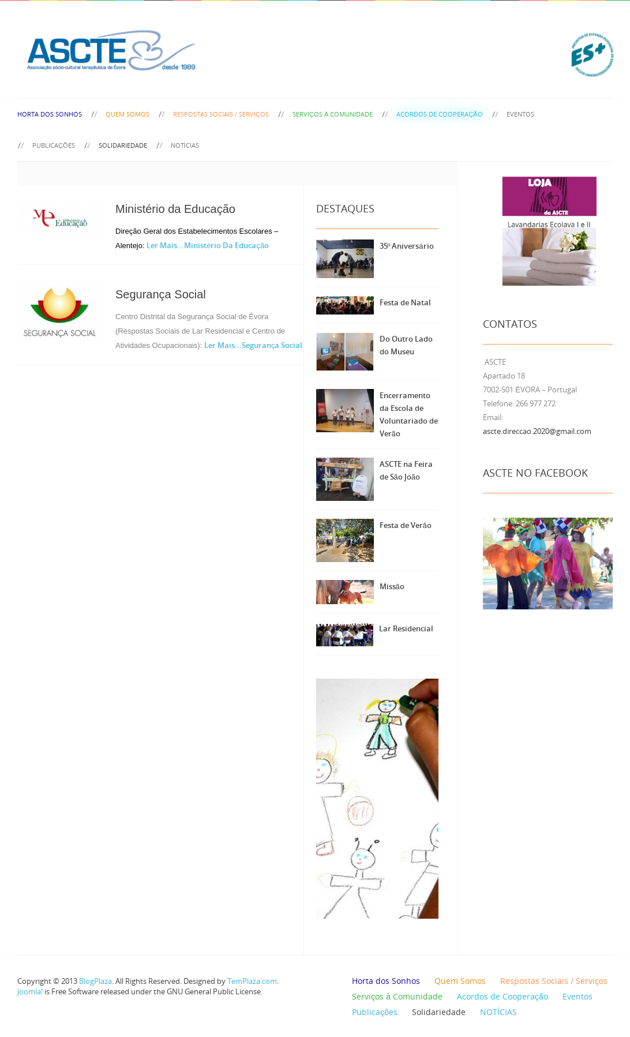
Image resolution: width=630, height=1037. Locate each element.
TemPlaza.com (252, 981)
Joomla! (30, 991)
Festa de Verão (406, 525)
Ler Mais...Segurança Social (253, 345)
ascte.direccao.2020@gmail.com (537, 431)
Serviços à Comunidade (332, 114)
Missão (392, 586)
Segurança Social (160, 294)
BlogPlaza (94, 981)
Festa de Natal (405, 302)
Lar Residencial (406, 628)
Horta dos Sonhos (49, 114)
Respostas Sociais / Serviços (221, 114)
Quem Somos (127, 114)
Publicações (53, 145)
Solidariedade (123, 145)
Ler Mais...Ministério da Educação (208, 245)
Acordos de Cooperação (439, 114)
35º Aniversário (407, 246)
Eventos (520, 114)
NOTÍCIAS (185, 145)
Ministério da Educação (175, 209)
